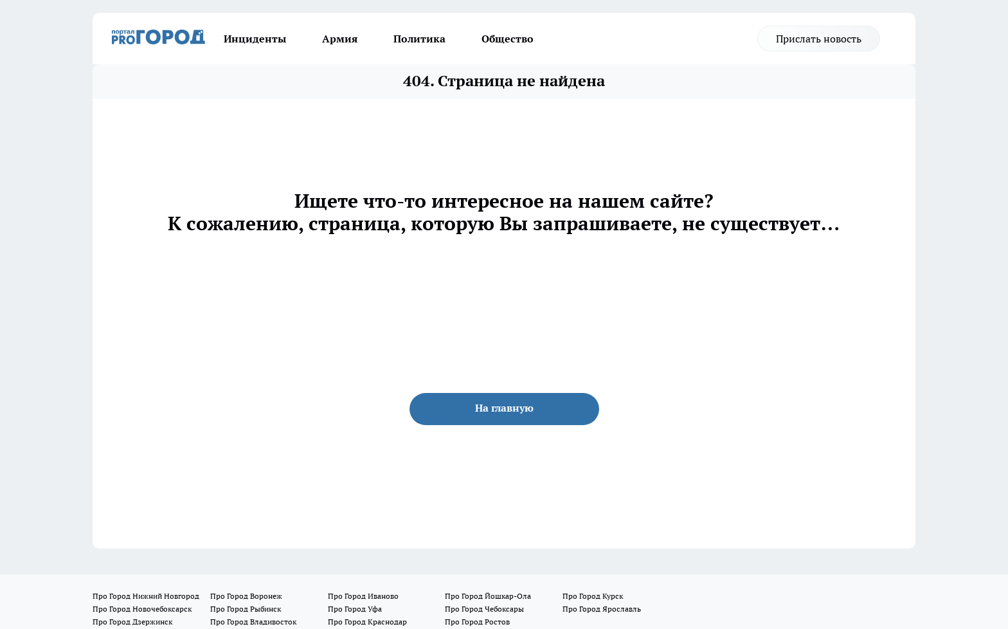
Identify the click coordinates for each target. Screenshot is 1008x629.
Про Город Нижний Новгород (146, 596)
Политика (419, 38)
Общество (508, 38)
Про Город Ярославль (601, 609)
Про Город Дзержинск (132, 621)
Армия (339, 38)
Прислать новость (818, 38)
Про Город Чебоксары (484, 609)
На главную (504, 407)
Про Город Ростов (477, 621)
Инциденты (255, 38)
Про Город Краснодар (367, 621)
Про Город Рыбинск (245, 609)
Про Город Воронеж (246, 596)
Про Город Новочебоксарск (142, 609)
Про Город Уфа (355, 609)
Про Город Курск (592, 596)
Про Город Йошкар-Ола (488, 596)
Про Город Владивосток (253, 621)
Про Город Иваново (363, 596)
